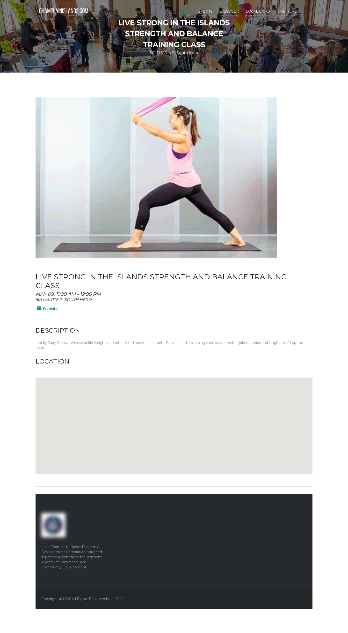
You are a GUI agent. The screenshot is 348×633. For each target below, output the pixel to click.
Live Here (287, 11)
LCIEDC (118, 599)
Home (185, 11)
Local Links (258, 11)
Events (205, 11)
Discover (229, 11)
